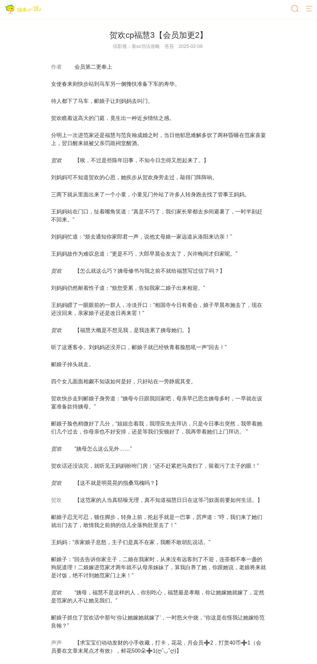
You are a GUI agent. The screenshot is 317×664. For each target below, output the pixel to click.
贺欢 (56, 500)
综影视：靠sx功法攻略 (136, 46)
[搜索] (295, 9)
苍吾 (169, 46)
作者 (56, 67)
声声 (56, 643)
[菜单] (310, 9)
